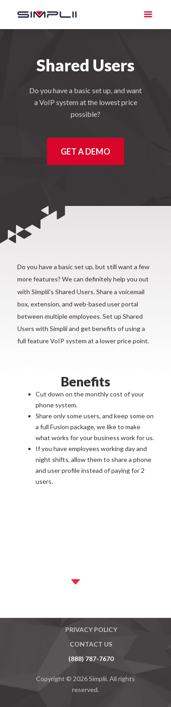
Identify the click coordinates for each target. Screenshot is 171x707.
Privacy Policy (91, 629)
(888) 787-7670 (91, 658)
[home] (40, 14)
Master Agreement (91, 615)
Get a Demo (85, 151)
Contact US (91, 644)
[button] (148, 14)
